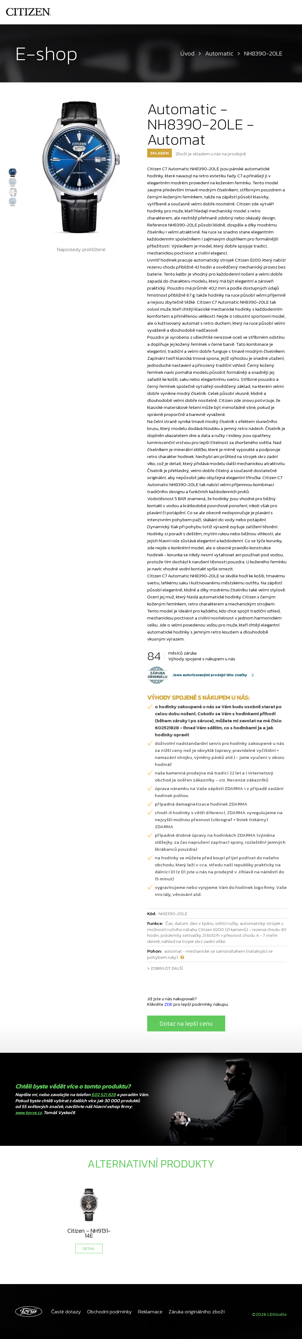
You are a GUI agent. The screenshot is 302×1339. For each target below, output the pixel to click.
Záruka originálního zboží (192, 1311)
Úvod (125, 12)
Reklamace (147, 1311)
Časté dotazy (65, 1311)
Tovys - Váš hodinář (161, 12)
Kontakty (282, 12)
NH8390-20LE (263, 53)
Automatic (219, 53)
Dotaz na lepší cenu (186, 1023)
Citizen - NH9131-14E (89, 1233)
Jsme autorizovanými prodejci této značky (197, 675)
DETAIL (89, 1248)
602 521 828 (103, 1094)
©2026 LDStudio (268, 1311)
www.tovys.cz (28, 1112)
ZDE (168, 1004)
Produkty (255, 12)
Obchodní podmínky (107, 1311)
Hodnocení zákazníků (213, 12)
